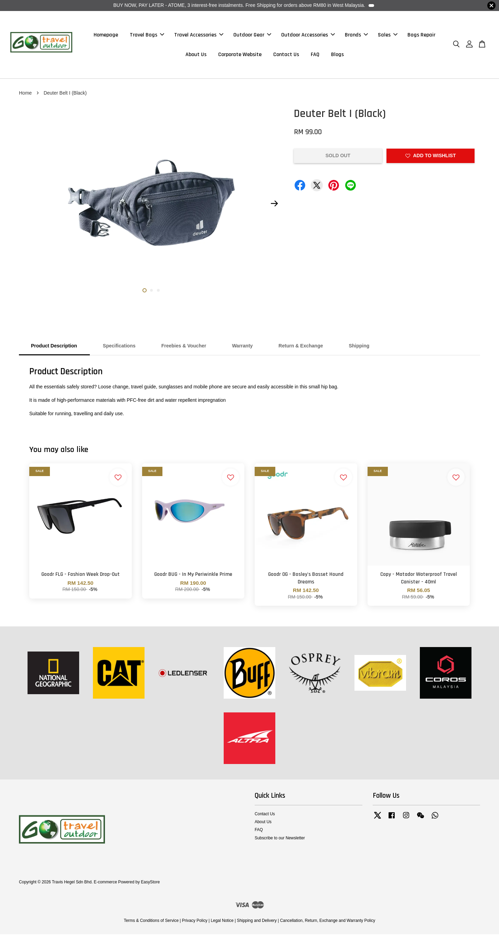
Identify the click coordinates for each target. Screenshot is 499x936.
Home (25, 94)
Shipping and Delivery (257, 922)
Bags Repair (421, 35)
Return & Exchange (300, 347)
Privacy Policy (195, 922)
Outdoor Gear (252, 35)
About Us (195, 55)
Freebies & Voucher (183, 347)
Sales (387, 35)
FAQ (315, 55)
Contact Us (286, 55)
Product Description (54, 347)
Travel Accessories (198, 35)
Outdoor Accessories (308, 35)
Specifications (119, 347)
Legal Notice (222, 922)
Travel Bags (147, 35)
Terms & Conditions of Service (151, 922)
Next (274, 205)
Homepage (106, 35)
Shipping (359, 347)
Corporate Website (240, 55)
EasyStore (150, 883)
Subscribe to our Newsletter (280, 839)
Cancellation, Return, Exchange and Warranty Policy (327, 922)
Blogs (337, 55)
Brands (356, 35)
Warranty (242, 347)
